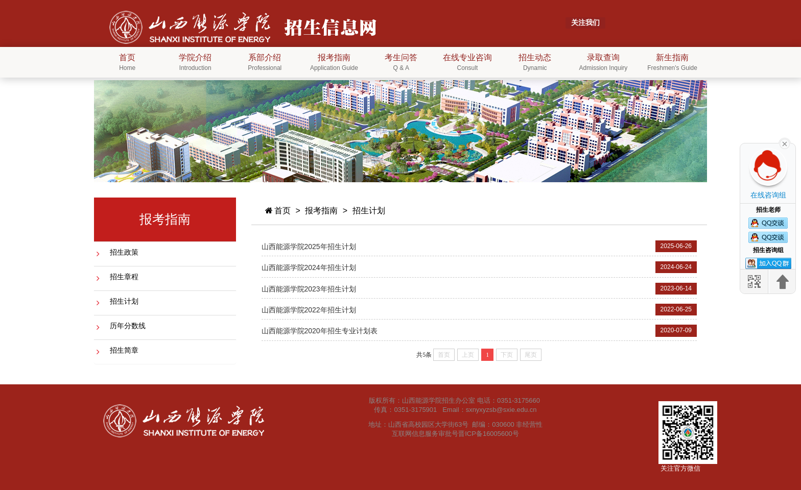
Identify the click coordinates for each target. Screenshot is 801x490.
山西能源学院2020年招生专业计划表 (320, 331)
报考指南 (321, 210)
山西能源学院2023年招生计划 (309, 289)
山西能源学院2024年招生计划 (309, 267)
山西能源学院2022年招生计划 (309, 310)
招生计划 (368, 210)
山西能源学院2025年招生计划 (309, 246)
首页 (277, 210)
